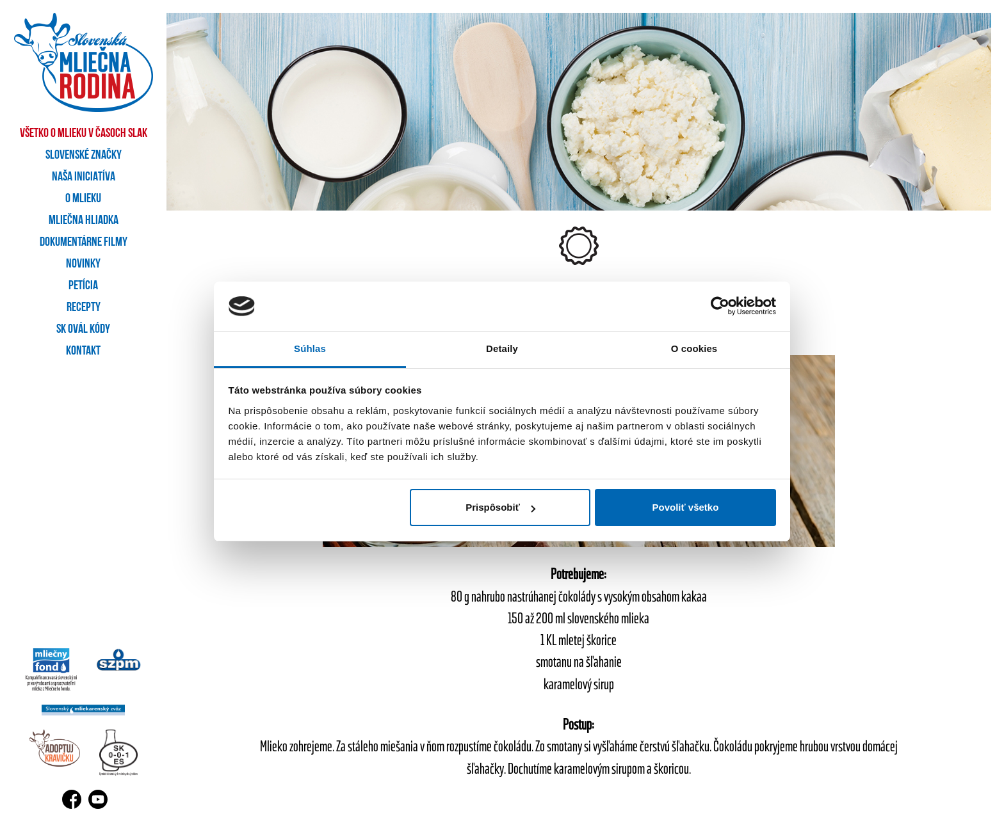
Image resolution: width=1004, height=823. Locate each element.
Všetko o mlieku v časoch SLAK (83, 133)
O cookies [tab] (694, 348)
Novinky (83, 264)
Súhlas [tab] (310, 348)
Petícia (83, 286)
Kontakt (83, 351)
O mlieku (83, 199)
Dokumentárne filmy (83, 242)
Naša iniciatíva (83, 177)
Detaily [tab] (502, 348)
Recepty (84, 307)
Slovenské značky (83, 155)
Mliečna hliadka (83, 220)
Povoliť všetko (685, 507)
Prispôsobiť (500, 507)
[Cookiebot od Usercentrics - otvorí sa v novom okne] (720, 306)
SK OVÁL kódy (83, 329)
